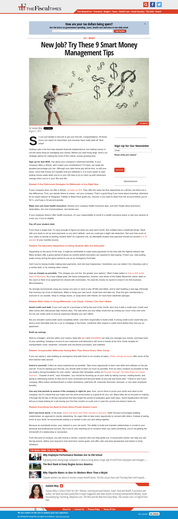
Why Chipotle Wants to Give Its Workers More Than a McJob (75, 472)
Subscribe (119, 170)
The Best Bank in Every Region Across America (68, 464)
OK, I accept (142, 514)
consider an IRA (74, 190)
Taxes (114, 11)
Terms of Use (109, 509)
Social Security (137, 11)
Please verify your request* (125, 155)
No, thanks (154, 514)
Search (158, 11)
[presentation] (133, 161)
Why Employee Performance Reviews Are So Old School (72, 455)
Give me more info (62, 516)
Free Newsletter (84, 11)
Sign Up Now (120, 31)
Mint (84, 338)
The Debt (150, 11)
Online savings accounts (121, 356)
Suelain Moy (37, 128)
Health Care (124, 11)
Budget (107, 11)
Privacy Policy (94, 509)
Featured (98, 11)
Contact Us (79, 509)
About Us (67, 509)
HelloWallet (95, 338)
